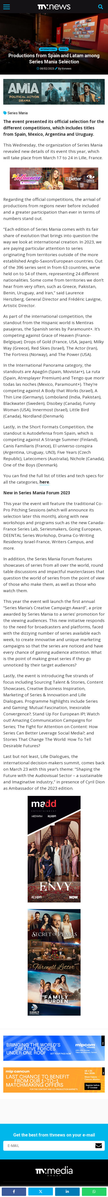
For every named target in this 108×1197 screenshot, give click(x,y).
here (44, 482)
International (48, 49)
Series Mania (18, 113)
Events (63, 49)
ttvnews (66, 68)
